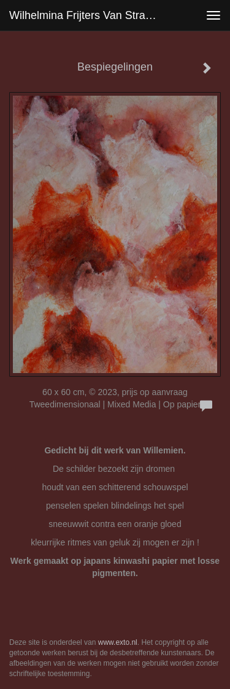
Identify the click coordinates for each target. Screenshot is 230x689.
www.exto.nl (117, 642)
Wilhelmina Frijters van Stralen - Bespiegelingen (88, 15)
